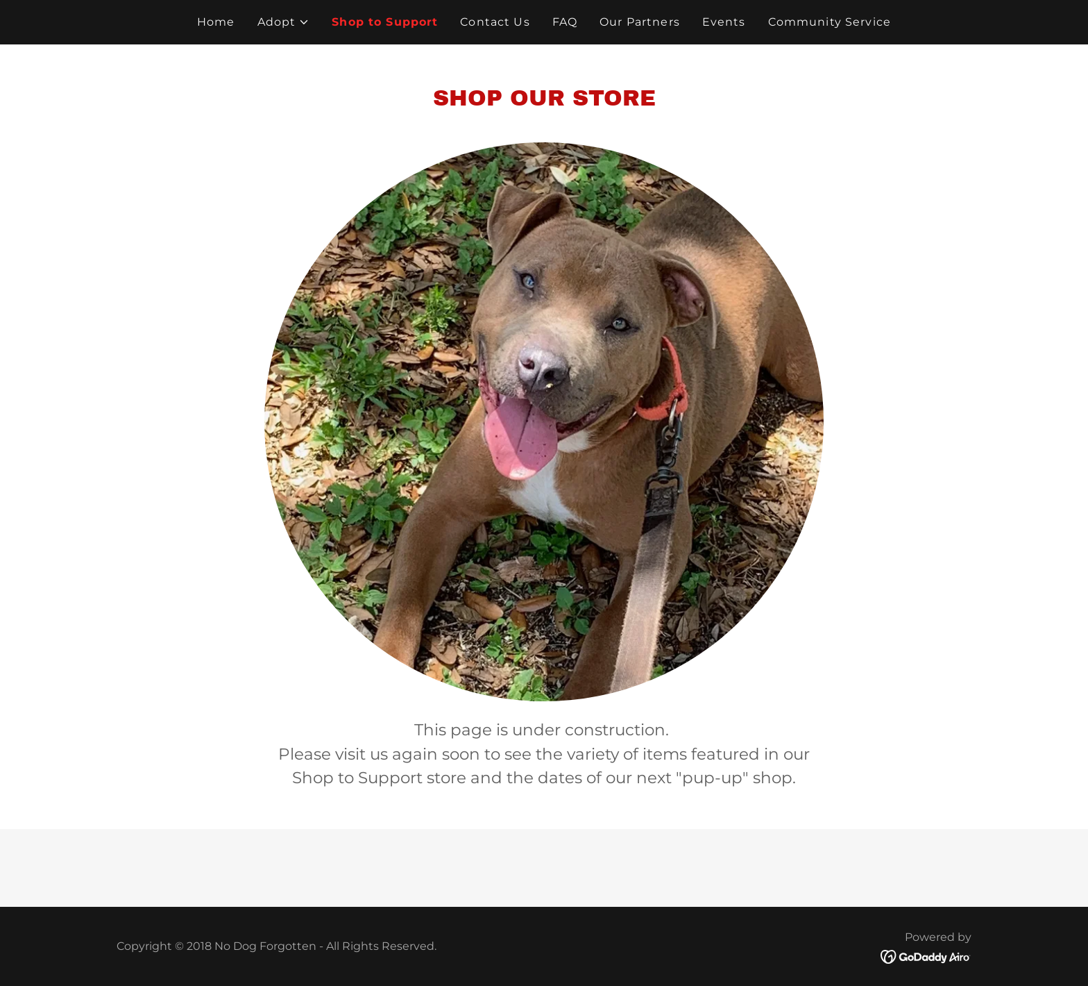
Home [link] (216, 21)
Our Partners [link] (640, 21)
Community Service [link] (829, 21)
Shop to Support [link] (385, 21)
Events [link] (724, 21)
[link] (926, 956)
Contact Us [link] (494, 21)
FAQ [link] (564, 21)
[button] (283, 22)
